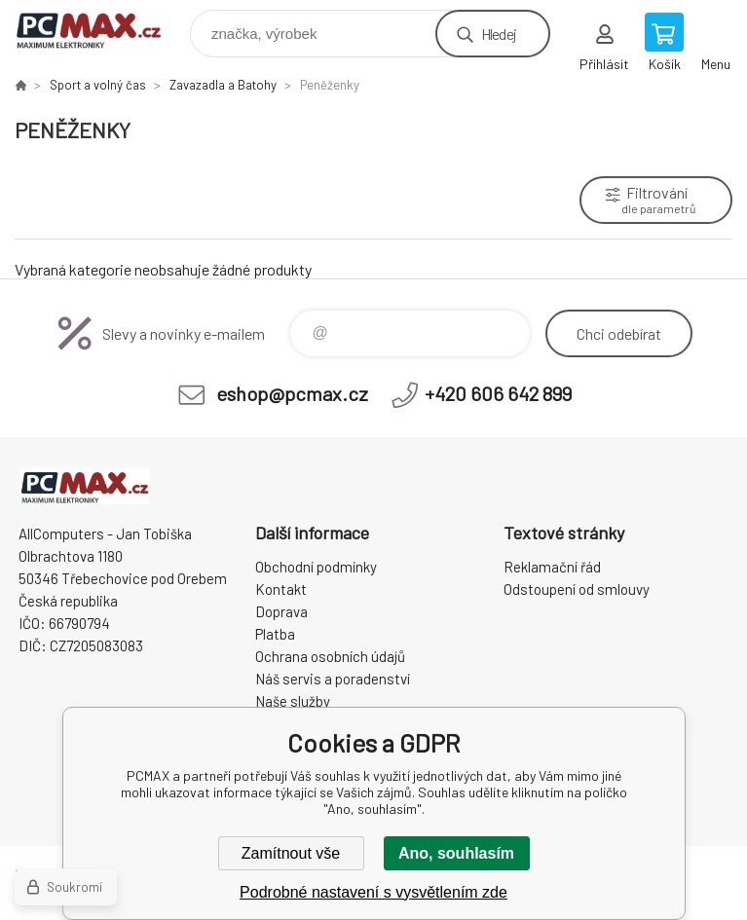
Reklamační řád (552, 566)
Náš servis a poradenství (332, 678)
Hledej (498, 33)
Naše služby (292, 701)
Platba (275, 634)
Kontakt (281, 589)
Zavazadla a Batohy (223, 84)
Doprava (281, 611)
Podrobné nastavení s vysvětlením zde (373, 892)
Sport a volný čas (98, 84)
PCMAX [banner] (101, 28)
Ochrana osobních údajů (330, 656)
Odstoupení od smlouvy (577, 589)
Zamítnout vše (291, 853)
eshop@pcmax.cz (292, 393)
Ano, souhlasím (456, 853)
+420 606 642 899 (498, 393)
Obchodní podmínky (316, 566)
